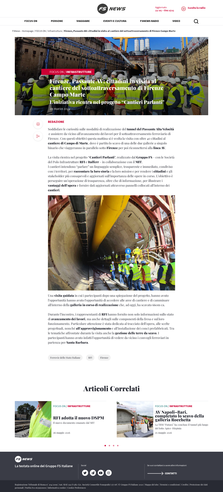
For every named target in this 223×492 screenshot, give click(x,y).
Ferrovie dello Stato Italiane (65, 357)
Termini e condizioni (170, 484)
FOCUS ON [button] (30, 21)
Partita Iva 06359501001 (36, 487)
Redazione (56, 122)
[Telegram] (93, 473)
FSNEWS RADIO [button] (149, 21)
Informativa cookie (57, 487)
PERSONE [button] (57, 21)
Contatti (162, 473)
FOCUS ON (40, 30)
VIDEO (176, 21)
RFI (90, 357)
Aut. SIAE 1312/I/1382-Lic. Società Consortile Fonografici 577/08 (88, 484)
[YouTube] (101, 473)
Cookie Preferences (76, 487)
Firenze (104, 357)
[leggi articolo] (33, 419)
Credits (185, 484)
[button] (105, 445)
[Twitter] (85, 473)
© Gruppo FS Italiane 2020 (131, 484)
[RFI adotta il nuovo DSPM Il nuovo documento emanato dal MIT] (79, 420)
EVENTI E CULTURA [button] (114, 21)
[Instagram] (108, 473)
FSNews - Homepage (22, 30)
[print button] (38, 124)
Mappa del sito (152, 484)
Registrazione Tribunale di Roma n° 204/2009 (36, 484)
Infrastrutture (55, 30)
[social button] (38, 136)
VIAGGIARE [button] (83, 21)
